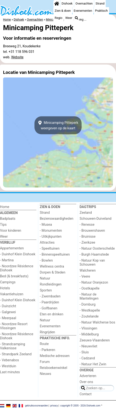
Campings (8, 282)
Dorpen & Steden (52, 272)
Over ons (86, 382)
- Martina (7, 260)
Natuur (45, 278)
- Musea (46, 225)
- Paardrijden (49, 302)
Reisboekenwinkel (53, 368)
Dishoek (67, 3)
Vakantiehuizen (11, 294)
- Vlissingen (88, 328)
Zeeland (86, 213)
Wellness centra (52, 266)
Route (44, 344)
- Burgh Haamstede (94, 254)
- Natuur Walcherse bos (97, 322)
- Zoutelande (89, 316)
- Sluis (84, 352)
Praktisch (101, 10)
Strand (100, 3)
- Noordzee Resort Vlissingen (14, 326)
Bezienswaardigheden (56, 219)
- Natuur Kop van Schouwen (92, 262)
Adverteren (88, 376)
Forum (45, 362)
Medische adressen (55, 356)
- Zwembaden (50, 296)
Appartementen (12, 248)
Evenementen (83, 10)
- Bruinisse (88, 237)
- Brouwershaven (92, 231)
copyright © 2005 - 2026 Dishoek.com (80, 405)
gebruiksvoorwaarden (36, 405)
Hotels (5, 288)
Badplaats (7, 219)
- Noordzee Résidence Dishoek (16, 268)
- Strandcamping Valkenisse (12, 346)
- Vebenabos (9, 360)
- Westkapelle (90, 310)
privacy (54, 405)
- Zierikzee (87, 243)
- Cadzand (87, 358)
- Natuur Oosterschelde (97, 249)
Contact (86, 394)
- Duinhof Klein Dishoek (17, 254)
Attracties (47, 243)
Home (4, 207)
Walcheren (88, 271)
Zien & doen (63, 10)
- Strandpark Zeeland (16, 354)
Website (17, 57)
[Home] (56, 3)
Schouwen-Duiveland (95, 219)
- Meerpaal (8, 318)
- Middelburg (89, 334)
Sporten (46, 290)
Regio (58, 18)
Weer (68, 18)
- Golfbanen (48, 308)
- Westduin (8, 366)
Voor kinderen (10, 231)
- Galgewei (8, 312)
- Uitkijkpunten (50, 237)
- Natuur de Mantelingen (89, 296)
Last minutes (10, 372)
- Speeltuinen (50, 249)
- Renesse (87, 225)
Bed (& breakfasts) (14, 276)
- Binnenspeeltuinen (55, 254)
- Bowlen (46, 260)
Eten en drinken (51, 314)
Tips (3, 225)
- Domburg (88, 304)
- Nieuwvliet (88, 346)
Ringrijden (47, 332)
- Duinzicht (8, 306)
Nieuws (45, 374)
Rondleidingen (50, 284)
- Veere (85, 276)
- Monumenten (51, 231)
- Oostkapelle (89, 288)
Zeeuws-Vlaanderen (95, 340)
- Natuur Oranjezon (94, 282)
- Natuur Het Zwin (93, 364)
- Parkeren (47, 350)
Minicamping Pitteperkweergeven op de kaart (58, 125)
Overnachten (84, 3)
